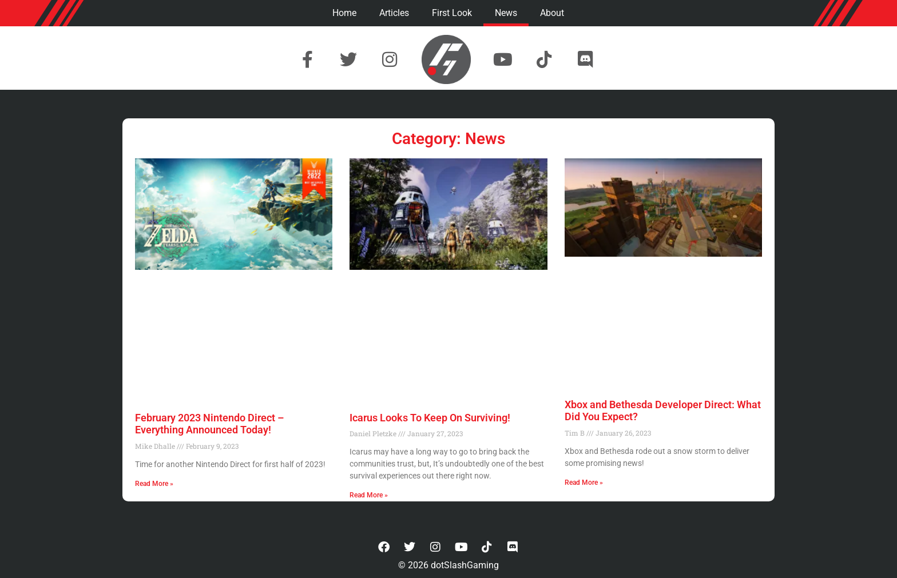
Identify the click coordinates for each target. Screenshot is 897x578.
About (552, 12)
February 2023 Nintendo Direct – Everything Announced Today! (209, 424)
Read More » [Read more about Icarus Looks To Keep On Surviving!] (369, 495)
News (506, 12)
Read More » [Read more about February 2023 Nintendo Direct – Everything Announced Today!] (154, 484)
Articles (394, 12)
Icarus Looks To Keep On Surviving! (430, 418)
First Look (452, 12)
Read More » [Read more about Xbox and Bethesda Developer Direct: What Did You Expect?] (584, 483)
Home (344, 12)
